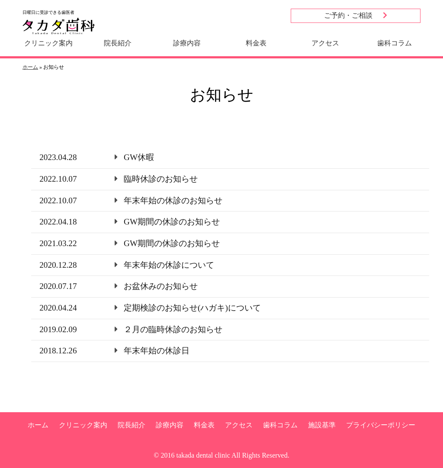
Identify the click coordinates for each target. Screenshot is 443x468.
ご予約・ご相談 (355, 15)
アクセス (325, 43)
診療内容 (187, 43)
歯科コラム (394, 43)
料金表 (256, 43)
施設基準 (322, 425)
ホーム (30, 67)
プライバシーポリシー (380, 425)
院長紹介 (118, 43)
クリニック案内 (48, 43)
